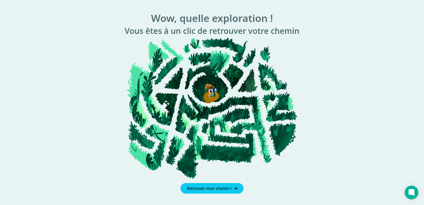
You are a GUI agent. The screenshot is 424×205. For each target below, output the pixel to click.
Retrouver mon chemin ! (212, 188)
